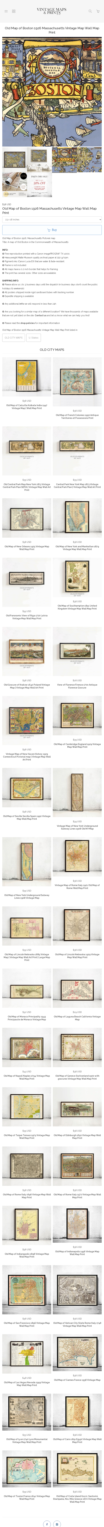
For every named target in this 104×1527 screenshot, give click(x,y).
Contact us (40, 315)
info (21, 304)
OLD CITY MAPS (14, 337)
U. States (33, 337)
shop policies (27, 323)
